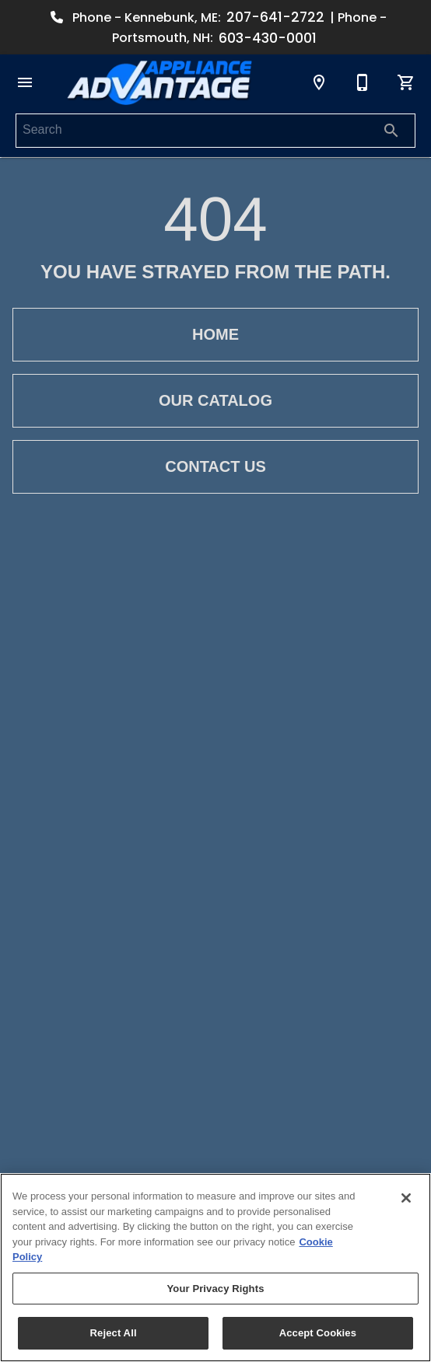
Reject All (113, 1333)
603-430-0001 (268, 38)
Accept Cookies (317, 1333)
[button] (25, 82)
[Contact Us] (362, 82)
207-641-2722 (275, 17)
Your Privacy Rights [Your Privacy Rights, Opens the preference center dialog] (215, 1288)
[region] (215, 1267)
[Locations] (319, 82)
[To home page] (159, 82)
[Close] (406, 1198)
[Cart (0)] (406, 82)
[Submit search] (391, 131)
